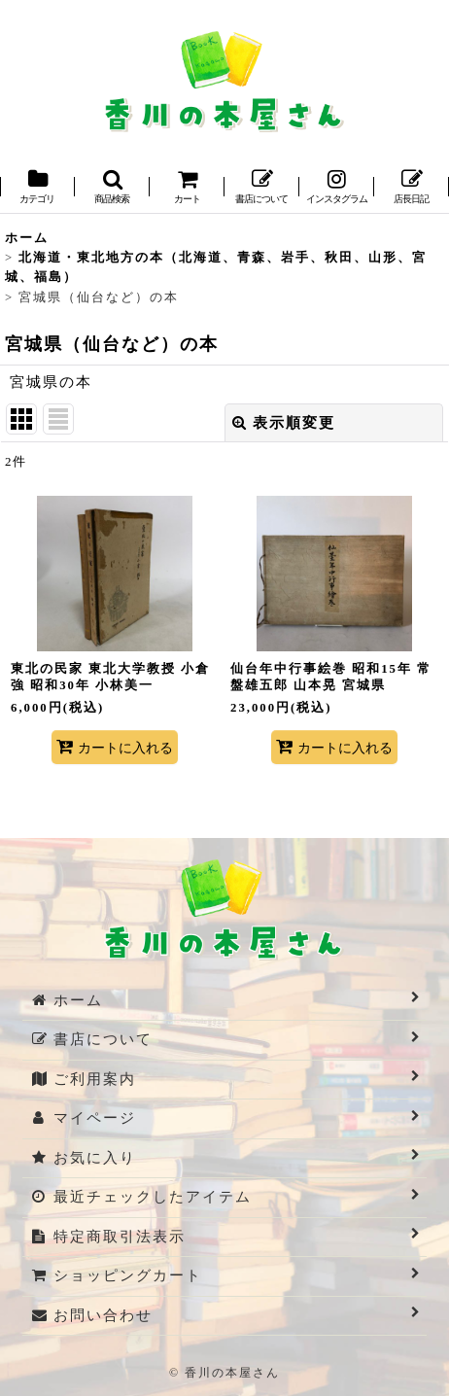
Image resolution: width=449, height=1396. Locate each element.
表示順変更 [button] (283, 423)
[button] (112, 188)
